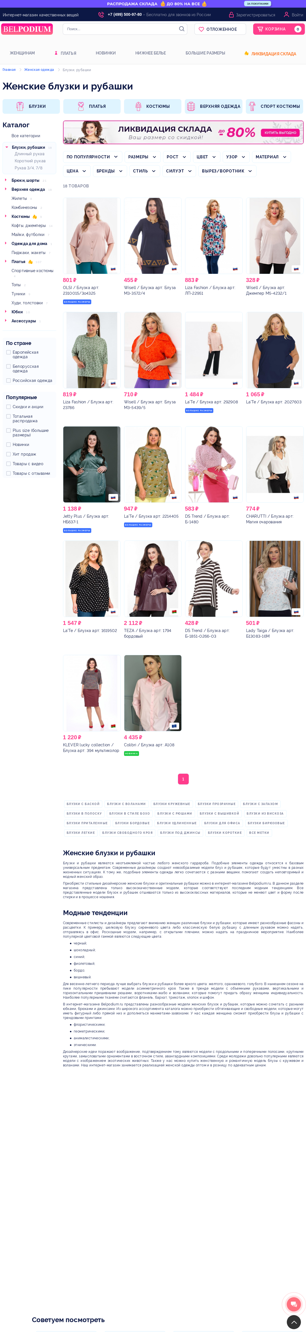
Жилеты (19, 198)
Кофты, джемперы (29, 225)
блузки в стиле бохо (129, 813)
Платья (68, 53)
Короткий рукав (30, 161)
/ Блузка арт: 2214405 (151, 516)
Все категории (26, 136)
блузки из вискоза (265, 813)
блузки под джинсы (180, 832)
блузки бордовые (132, 823)
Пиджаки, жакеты (29, 252)
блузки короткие (225, 832)
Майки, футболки (28, 234)
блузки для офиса (222, 823)
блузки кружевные (171, 804)
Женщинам (22, 53)
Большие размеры (205, 53)
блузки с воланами (126, 804)
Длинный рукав (29, 154)
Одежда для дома (29, 243)
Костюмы (21, 216)
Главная (9, 70)
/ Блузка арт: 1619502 (90, 630)
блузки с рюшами (174, 813)
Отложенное (222, 29)
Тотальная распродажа (25, 418)
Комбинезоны (24, 207)
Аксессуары (24, 321)
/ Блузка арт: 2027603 (274, 402)
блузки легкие (81, 832)
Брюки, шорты (26, 180)
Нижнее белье (150, 53)
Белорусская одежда (26, 368)
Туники (18, 294)
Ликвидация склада (273, 54)
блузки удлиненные (177, 823)
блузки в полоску (84, 813)
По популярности (88, 157)
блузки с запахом (260, 804)
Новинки (106, 53)
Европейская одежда (25, 354)
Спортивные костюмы (33, 270)
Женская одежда (39, 70)
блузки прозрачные (217, 804)
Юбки (17, 312)
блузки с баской (83, 804)
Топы (16, 285)
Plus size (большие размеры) (31, 432)
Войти (297, 15)
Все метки (259, 832)
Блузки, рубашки (28, 147)
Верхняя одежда (28, 189)
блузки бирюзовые (266, 823)
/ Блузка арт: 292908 (211, 402)
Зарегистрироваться (255, 15)
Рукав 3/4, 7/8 (29, 168)
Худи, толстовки (27, 303)
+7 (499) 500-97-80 (125, 14)
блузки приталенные (87, 823)
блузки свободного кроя (127, 832)
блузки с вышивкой (220, 813)
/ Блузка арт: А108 (149, 745)
